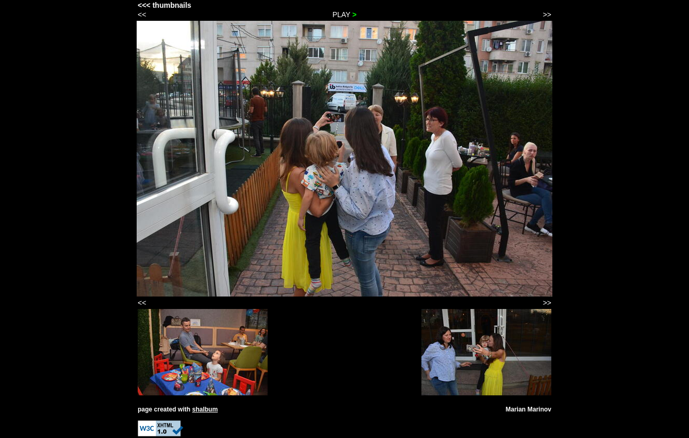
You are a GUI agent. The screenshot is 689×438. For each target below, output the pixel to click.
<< (142, 14)
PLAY (345, 14)
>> (547, 14)
